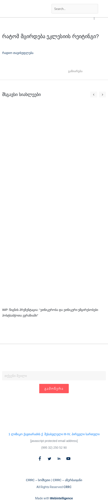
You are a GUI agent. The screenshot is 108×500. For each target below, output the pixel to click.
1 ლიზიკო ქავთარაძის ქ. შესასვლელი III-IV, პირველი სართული (53, 434)
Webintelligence (61, 498)
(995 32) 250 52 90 (54, 447)
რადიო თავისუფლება (17, 53)
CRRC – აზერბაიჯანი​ (67, 480)
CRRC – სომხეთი (38, 480)
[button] (94, 18)
